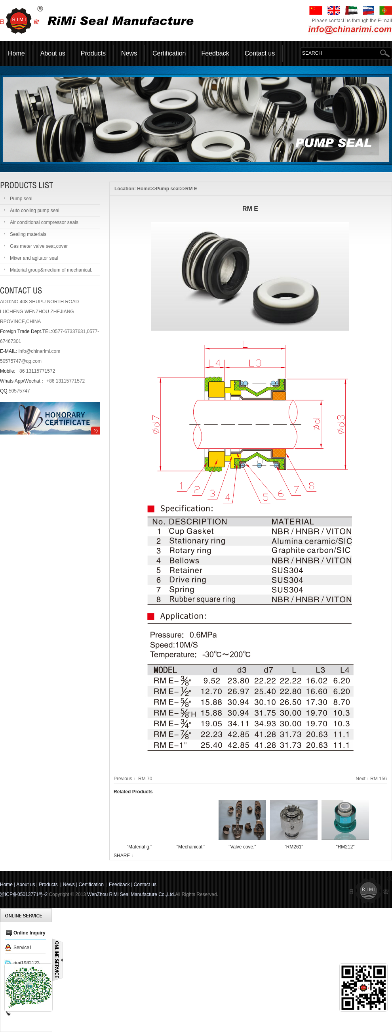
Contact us (260, 53)
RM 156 (378, 778)
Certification (169, 53)
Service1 (22, 947)
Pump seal (168, 188)
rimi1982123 (26, 963)
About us (52, 53)
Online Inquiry (29, 933)
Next (360, 778)
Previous (123, 778)
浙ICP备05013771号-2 (24, 894)
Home (16, 53)
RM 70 (145, 778)
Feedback (215, 53)
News (129, 53)
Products (93, 53)
